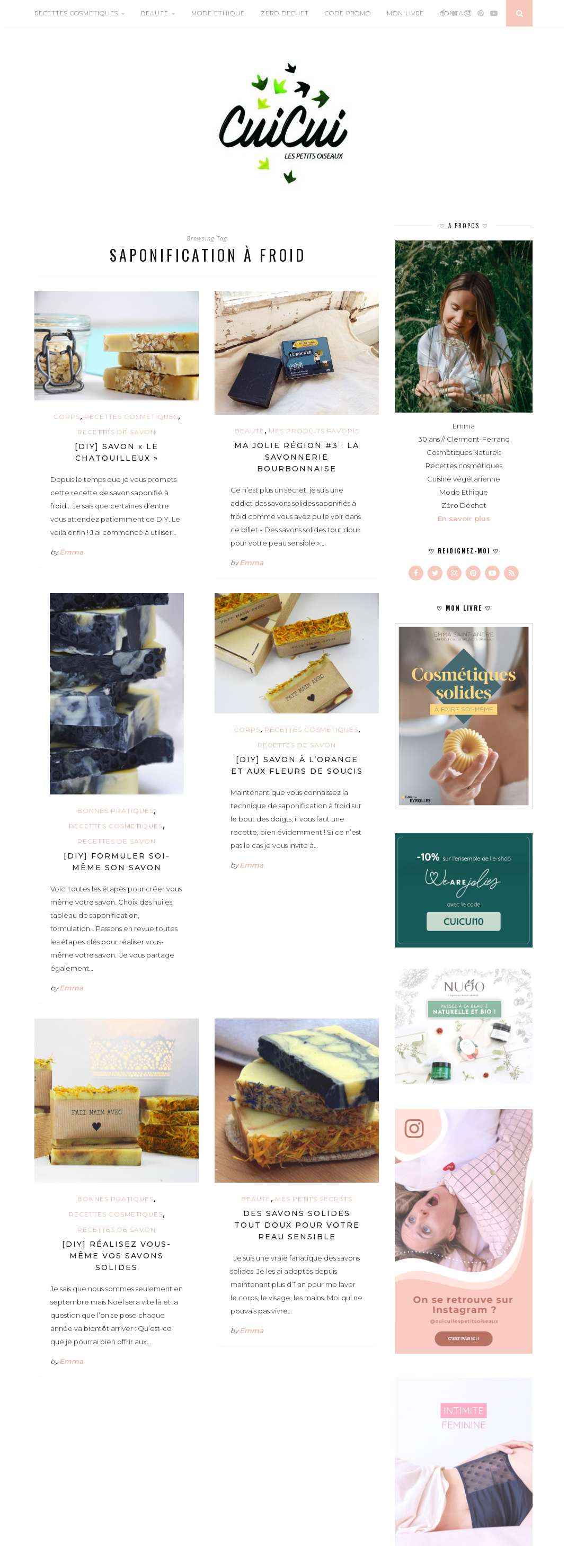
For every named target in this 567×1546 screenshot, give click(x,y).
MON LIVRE (405, 13)
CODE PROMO (348, 13)
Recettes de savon (116, 432)
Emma (71, 552)
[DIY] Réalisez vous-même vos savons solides (116, 1255)
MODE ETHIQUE (218, 13)
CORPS (67, 417)
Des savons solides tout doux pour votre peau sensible (297, 1225)
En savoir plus (464, 518)
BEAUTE (155, 13)
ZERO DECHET (285, 13)
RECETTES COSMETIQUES (76, 13)
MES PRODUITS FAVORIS (314, 431)
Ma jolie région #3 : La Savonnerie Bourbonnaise (296, 457)
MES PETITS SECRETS (313, 1199)
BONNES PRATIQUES (115, 811)
